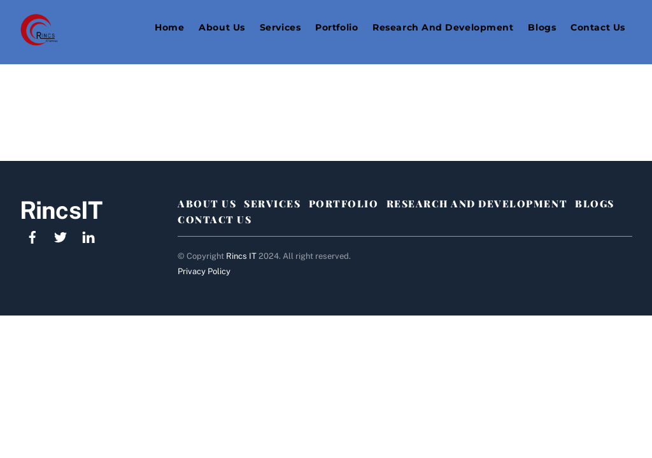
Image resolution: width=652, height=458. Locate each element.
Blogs (542, 27)
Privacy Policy (204, 271)
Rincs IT (241, 256)
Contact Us (597, 27)
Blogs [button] (594, 203)
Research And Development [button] (476, 203)
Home (169, 27)
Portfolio (336, 27)
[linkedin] (88, 236)
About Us (221, 27)
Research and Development (442, 27)
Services (280, 27)
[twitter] (60, 236)
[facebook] (32, 236)
